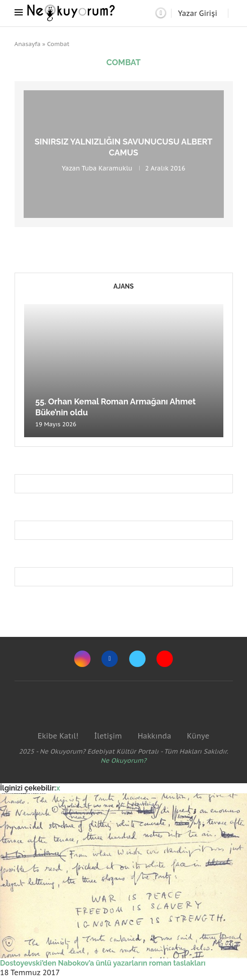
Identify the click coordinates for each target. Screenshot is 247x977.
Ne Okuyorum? (123, 760)
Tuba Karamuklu (106, 168)
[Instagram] (82, 659)
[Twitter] (137, 659)
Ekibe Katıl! (58, 735)
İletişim (108, 735)
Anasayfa (28, 44)
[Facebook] (109, 659)
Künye (198, 735)
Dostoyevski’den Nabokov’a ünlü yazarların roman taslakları (103, 963)
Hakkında (154, 735)
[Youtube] (164, 659)
